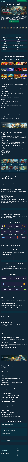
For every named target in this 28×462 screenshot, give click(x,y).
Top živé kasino (25, 454)
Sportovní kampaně (18, 456)
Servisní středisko (18, 450)
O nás (17, 448)
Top (24, 448)
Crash (17, 59)
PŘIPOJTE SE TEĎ (14, 21)
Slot (24, 59)
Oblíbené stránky (25, 451)
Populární (4, 59)
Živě (10, 59)
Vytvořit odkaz (18, 452)
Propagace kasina (18, 454)
